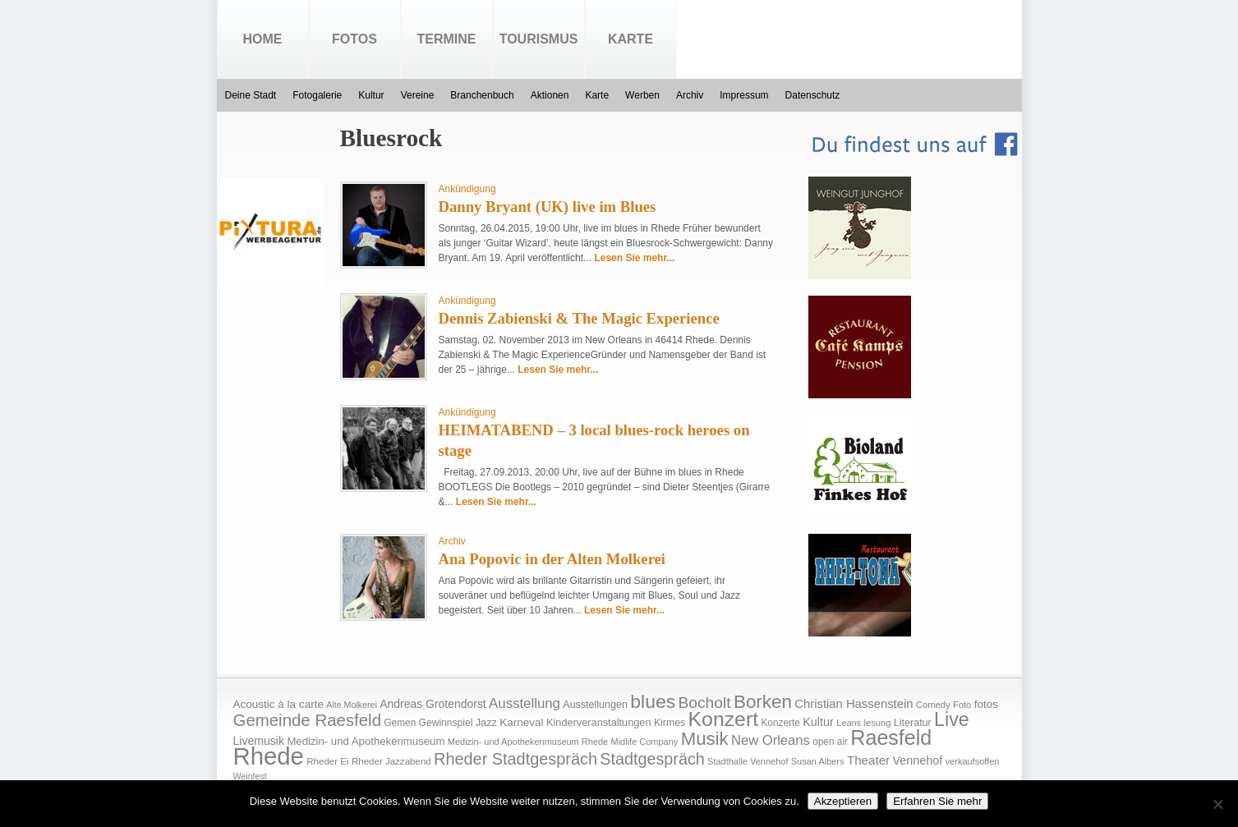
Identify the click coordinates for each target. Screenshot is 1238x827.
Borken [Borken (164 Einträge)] (763, 701)
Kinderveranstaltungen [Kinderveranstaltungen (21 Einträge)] (598, 722)
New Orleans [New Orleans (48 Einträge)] (770, 740)
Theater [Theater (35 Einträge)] (868, 760)
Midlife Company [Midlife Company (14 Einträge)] (645, 742)
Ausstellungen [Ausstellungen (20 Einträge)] (595, 704)
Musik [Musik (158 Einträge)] (705, 738)
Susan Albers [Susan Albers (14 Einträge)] (818, 761)
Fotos (354, 39)
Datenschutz (812, 95)
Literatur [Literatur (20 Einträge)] (913, 722)
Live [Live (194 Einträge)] (951, 719)
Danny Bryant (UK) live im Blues (547, 206)
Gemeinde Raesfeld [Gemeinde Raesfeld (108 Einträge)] (307, 720)
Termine (446, 39)
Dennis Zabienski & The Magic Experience (579, 318)
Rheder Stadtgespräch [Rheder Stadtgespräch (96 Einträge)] (515, 759)
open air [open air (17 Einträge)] (830, 741)
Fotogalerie (317, 95)
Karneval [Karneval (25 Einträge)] (521, 722)
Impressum (744, 95)
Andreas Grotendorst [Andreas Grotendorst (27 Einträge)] (433, 703)
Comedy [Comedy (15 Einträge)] (933, 705)
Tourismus (538, 39)
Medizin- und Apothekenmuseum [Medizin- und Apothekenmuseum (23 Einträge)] (365, 741)
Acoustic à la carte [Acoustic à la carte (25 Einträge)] (278, 704)
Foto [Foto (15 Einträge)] (962, 705)
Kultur (371, 95)
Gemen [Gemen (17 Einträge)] (400, 722)
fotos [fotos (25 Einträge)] (986, 704)
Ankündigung (467, 189)
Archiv (689, 95)
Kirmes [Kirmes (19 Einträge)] (669, 722)
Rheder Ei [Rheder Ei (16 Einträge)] (327, 761)
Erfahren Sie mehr (937, 801)
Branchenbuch (481, 95)
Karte (630, 39)
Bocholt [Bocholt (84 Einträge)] (704, 702)
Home (263, 39)
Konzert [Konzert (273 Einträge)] (723, 719)
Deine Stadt (251, 95)
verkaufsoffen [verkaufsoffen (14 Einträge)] (973, 761)
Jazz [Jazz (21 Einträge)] (486, 722)
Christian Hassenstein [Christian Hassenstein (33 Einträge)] (853, 703)
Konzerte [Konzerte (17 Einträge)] (780, 722)
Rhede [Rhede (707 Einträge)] (268, 756)
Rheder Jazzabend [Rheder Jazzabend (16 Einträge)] (391, 761)
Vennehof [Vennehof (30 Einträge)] (917, 760)
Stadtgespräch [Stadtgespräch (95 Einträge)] (652, 759)
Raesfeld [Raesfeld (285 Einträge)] (891, 737)
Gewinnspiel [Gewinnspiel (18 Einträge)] (446, 722)
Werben (642, 95)
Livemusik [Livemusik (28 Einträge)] (259, 740)
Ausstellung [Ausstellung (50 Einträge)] (524, 703)
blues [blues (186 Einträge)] (652, 701)
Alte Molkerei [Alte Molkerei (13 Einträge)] (351, 705)
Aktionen (550, 95)
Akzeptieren (843, 801)
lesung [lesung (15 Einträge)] (877, 723)
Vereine (418, 95)
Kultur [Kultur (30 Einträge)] (818, 721)
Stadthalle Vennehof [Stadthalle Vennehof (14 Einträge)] (747, 761)
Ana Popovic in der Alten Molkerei (552, 558)
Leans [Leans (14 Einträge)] (848, 723)
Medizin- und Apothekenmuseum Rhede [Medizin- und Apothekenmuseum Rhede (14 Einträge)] (528, 742)
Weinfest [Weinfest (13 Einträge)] (250, 776)
